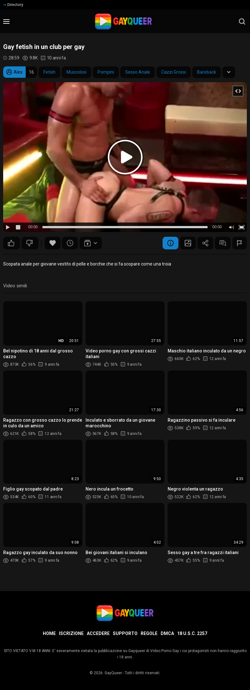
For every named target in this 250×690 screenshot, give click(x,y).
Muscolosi (77, 72)
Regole (149, 633)
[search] (242, 21)
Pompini (106, 72)
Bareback (206, 72)
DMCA (167, 633)
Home (49, 633)
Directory (13, 5)
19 (29, 243)
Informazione (170, 243)
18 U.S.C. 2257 (192, 633)
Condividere (205, 243)
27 (11, 243)
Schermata (188, 243)
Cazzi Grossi (173, 72)
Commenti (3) (223, 243)
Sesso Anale (137, 72)
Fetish (49, 72)
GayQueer (113, 673)
